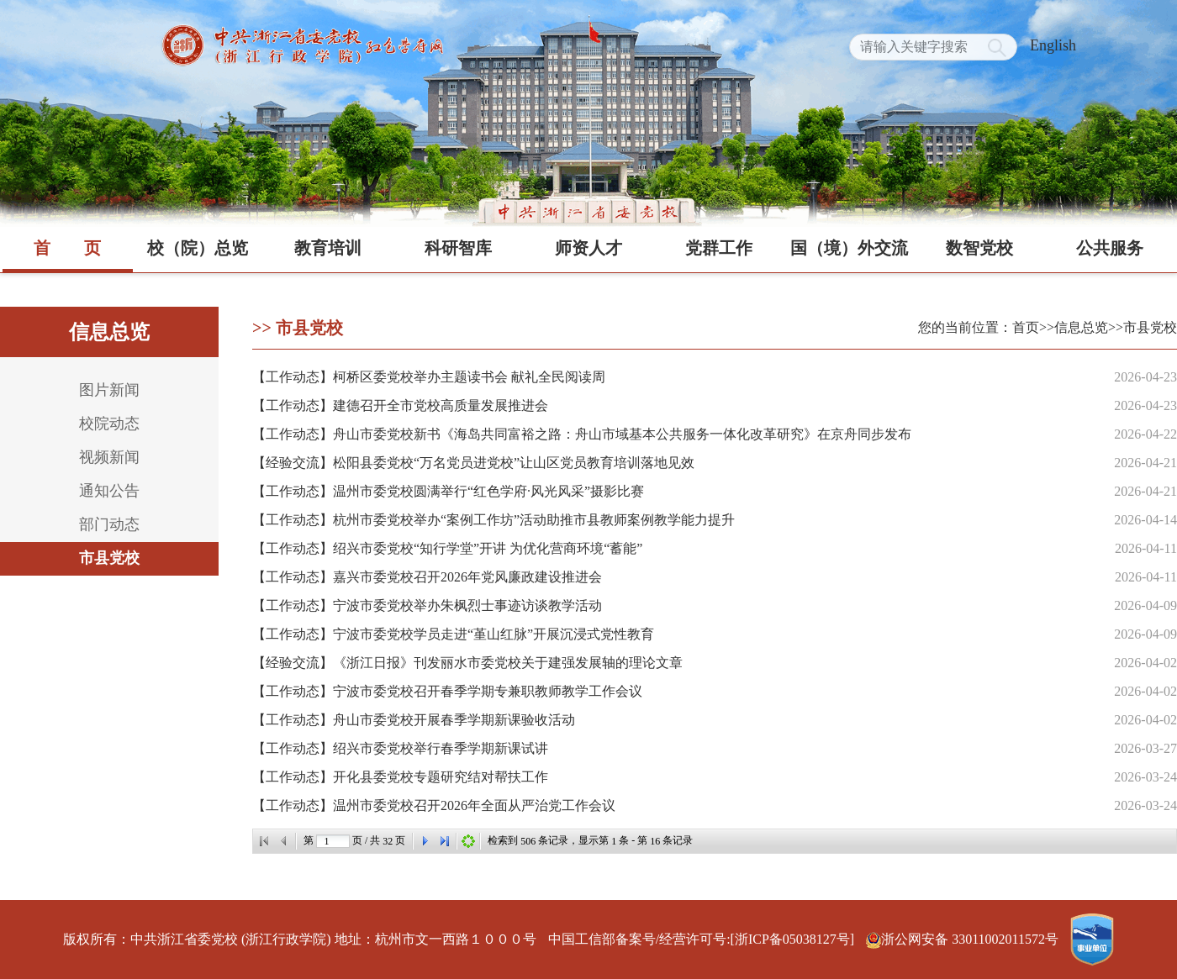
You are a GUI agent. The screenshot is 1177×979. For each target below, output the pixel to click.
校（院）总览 (197, 248)
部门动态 (109, 524)
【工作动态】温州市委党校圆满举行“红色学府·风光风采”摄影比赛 (448, 491)
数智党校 (979, 248)
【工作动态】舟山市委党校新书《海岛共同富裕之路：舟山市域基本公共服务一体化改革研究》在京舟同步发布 (581, 434)
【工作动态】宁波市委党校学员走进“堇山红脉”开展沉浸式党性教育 (453, 634)
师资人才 (588, 248)
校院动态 (109, 423)
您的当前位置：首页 (978, 327)
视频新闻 (109, 457)
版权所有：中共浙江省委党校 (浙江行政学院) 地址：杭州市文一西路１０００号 (299, 939)
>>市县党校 (1142, 327)
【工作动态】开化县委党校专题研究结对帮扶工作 (400, 777)
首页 (67, 248)
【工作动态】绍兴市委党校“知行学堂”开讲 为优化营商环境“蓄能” (447, 548)
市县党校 (109, 558)
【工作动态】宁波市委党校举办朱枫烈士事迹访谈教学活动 (427, 605)
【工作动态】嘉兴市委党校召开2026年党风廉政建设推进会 (427, 577)
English (1053, 45)
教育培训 (328, 248)
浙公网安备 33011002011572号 (964, 939)
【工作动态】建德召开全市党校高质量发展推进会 (400, 405)
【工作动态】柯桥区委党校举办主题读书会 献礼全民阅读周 (428, 377)
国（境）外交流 (849, 248)
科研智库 (458, 248)
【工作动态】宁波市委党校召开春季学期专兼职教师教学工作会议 (447, 691)
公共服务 (1109, 248)
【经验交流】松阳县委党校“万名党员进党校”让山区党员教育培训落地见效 (473, 462)
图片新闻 (109, 390)
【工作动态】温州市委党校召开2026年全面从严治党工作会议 (433, 805)
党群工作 (718, 248)
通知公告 (109, 490)
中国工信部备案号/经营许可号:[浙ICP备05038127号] (701, 939)
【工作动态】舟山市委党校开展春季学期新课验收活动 (413, 720)
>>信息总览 (1073, 327)
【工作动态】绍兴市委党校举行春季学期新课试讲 (400, 748)
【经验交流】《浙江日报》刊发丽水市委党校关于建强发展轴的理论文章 (467, 662)
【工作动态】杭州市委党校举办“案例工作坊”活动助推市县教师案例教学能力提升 (493, 520)
